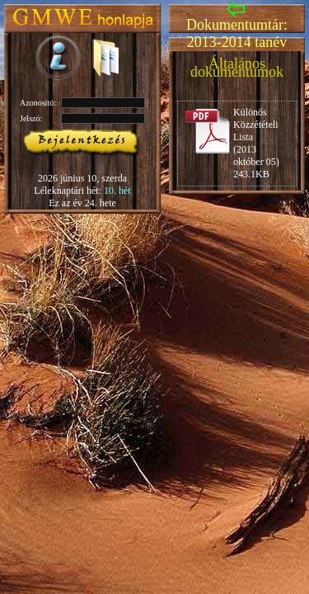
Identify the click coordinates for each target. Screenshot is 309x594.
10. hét (117, 190)
